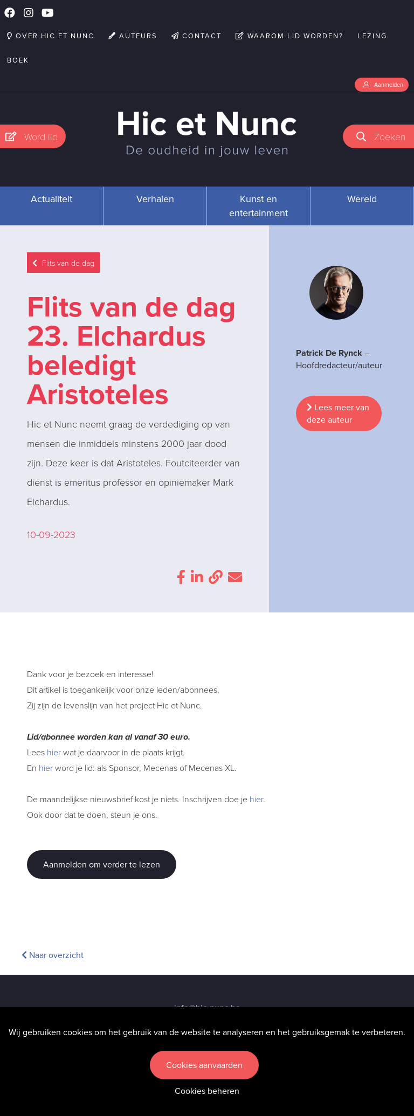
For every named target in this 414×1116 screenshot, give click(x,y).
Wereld (362, 199)
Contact (196, 36)
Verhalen (155, 199)
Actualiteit (51, 199)
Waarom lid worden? (289, 36)
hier (54, 752)
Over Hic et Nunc (50, 36)
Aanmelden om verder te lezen (101, 864)
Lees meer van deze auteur (338, 413)
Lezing (372, 36)
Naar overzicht (53, 955)
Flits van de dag (63, 263)
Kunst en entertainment (258, 206)
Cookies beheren (207, 1091)
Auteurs (132, 36)
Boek (18, 60)
